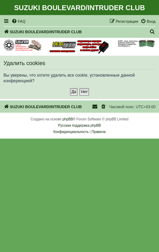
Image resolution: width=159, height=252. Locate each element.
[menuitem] (18, 21)
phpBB (67, 119)
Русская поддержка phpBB (79, 125)
